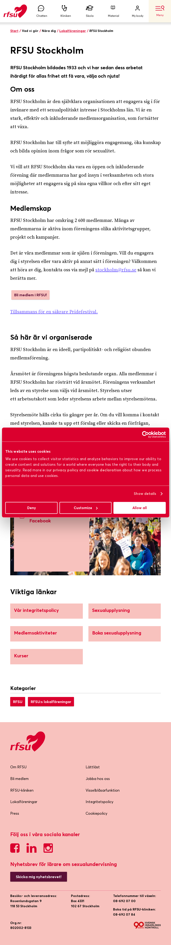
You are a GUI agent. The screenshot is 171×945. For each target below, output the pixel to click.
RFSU (17, 701)
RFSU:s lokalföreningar (51, 701)
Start (14, 31)
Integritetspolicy (99, 801)
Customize (86, 508)
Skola (89, 11)
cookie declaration (104, 470)
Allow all (139, 508)
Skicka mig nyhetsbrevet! (38, 876)
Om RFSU (18, 767)
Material (113, 11)
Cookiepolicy (96, 813)
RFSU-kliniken (22, 790)
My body (137, 11)
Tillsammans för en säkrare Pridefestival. (54, 312)
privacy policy (65, 470)
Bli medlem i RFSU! (30, 295)
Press (14, 813)
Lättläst (93, 767)
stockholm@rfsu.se (115, 270)
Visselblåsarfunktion (103, 790)
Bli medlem (19, 778)
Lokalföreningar (72, 31)
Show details (145, 493)
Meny (160, 11)
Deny (31, 508)
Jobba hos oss (98, 778)
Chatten (41, 11)
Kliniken (65, 11)
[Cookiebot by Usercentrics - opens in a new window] (145, 434)
